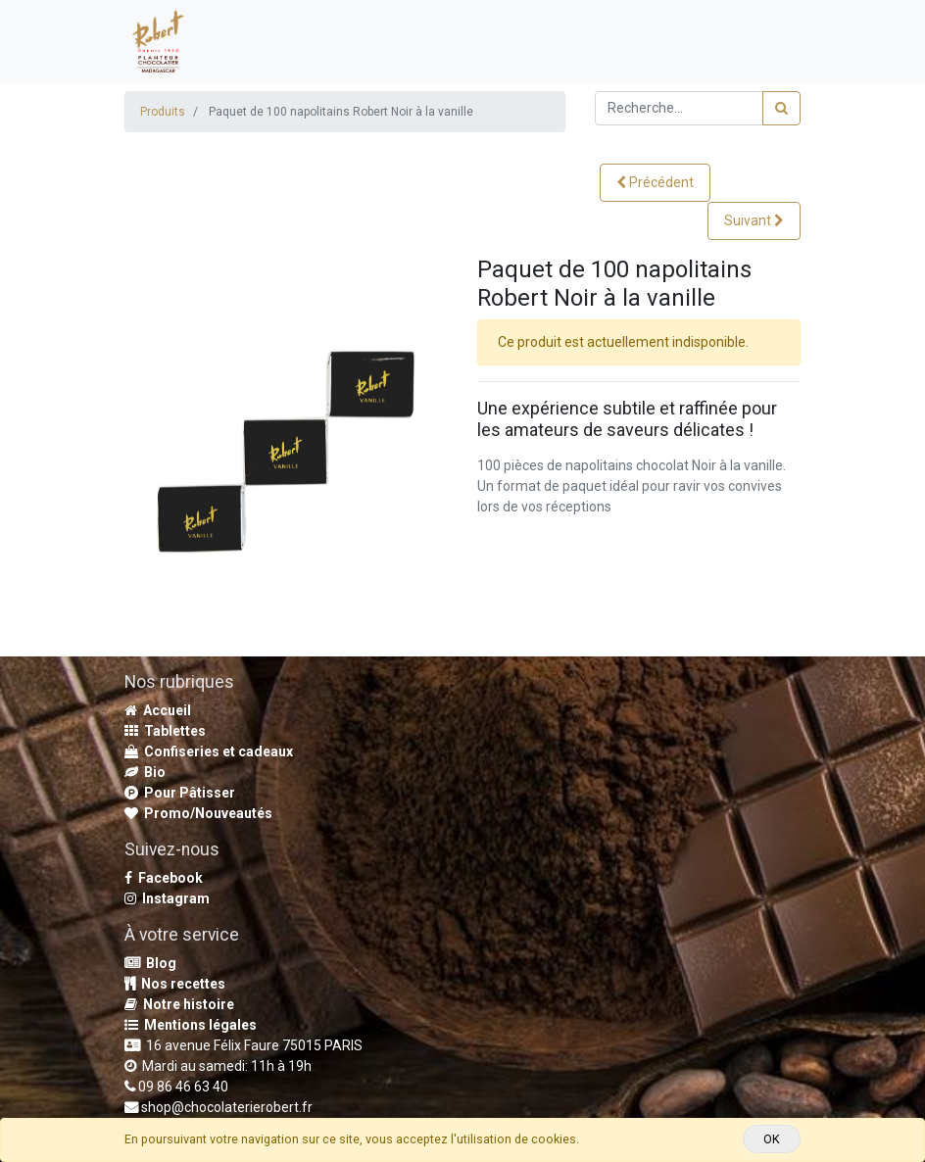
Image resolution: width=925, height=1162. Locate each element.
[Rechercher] (781, 108)
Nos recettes (174, 984)
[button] (655, 183)
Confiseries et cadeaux (208, 751)
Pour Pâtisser (179, 792)
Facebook (163, 878)
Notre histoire (179, 1004)
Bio (145, 772)
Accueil (157, 710)
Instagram (167, 898)
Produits (162, 112)
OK (771, 1139)
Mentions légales (190, 1025)
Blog (150, 963)
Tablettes (165, 731)
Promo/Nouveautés (198, 813)
